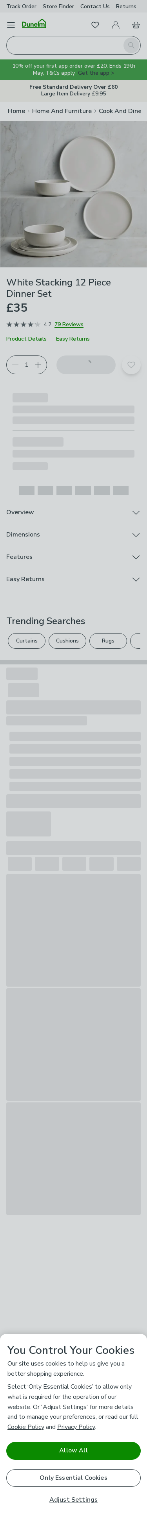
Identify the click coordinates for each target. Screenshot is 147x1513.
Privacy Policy (76, 1427)
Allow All (73, 1450)
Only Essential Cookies (73, 1478)
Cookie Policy (25, 1427)
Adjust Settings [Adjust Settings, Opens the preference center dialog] (73, 1500)
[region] (73, 1423)
